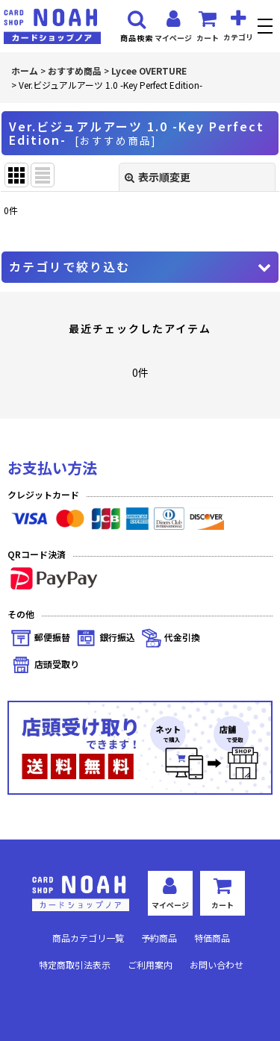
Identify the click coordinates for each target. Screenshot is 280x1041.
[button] (267, 28)
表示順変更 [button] (157, 176)
